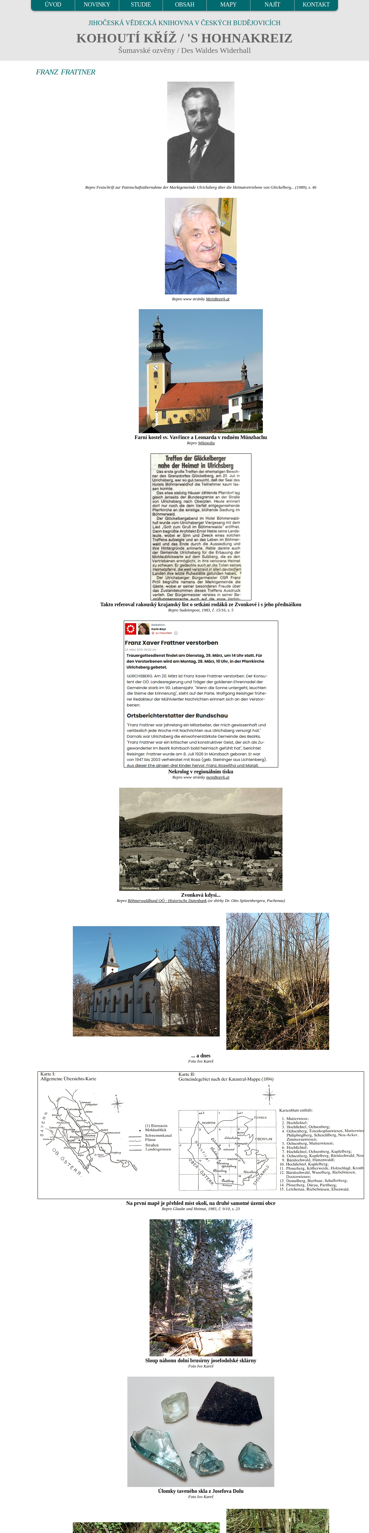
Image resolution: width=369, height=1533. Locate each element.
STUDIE (141, 4)
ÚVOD (53, 4)
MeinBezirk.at (218, 299)
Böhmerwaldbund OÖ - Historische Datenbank (167, 900)
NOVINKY (97, 4)
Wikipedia (206, 443)
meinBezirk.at (217, 777)
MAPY (228, 4)
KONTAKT (316, 4)
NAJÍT (272, 4)
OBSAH (184, 4)
